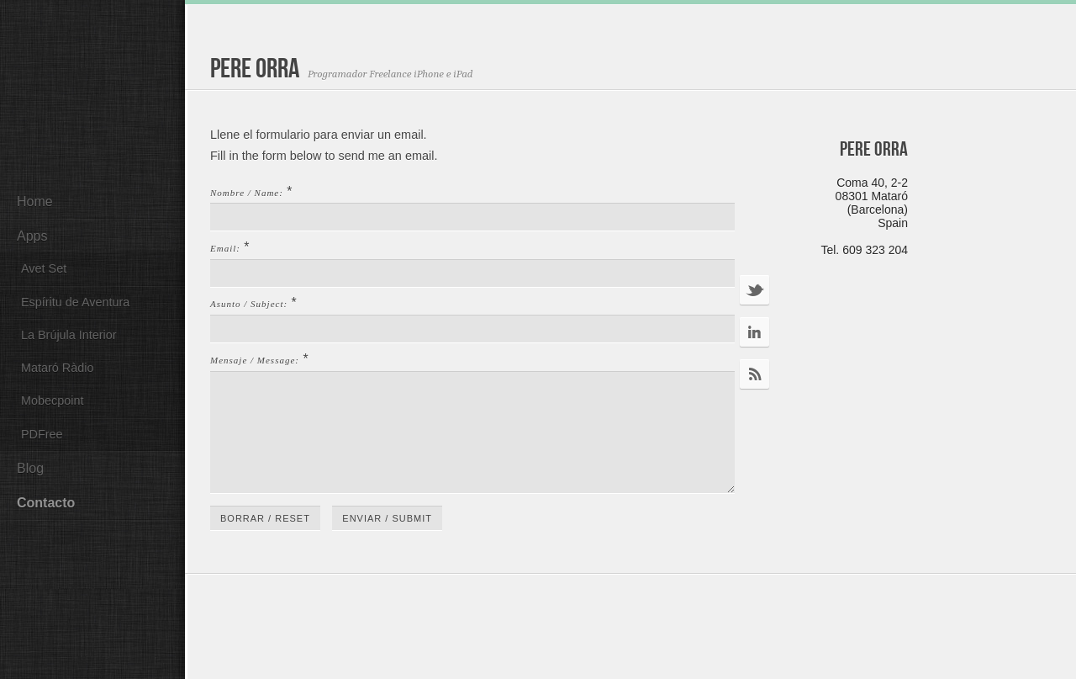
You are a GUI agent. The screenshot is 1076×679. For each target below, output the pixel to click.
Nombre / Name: (246, 193)
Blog (30, 468)
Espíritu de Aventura (75, 302)
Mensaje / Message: (254, 360)
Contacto (46, 503)
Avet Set (43, 268)
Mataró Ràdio (57, 367)
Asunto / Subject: (248, 304)
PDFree (42, 434)
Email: (225, 248)
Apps (32, 236)
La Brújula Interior (69, 335)
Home (35, 201)
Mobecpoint (52, 400)
